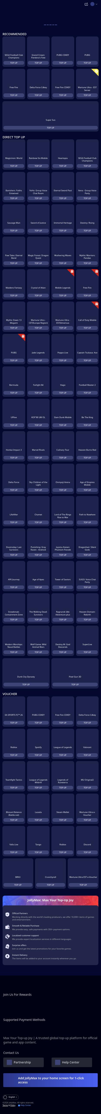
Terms (5, 1105)
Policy (12, 1105)
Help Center (24, 1105)
